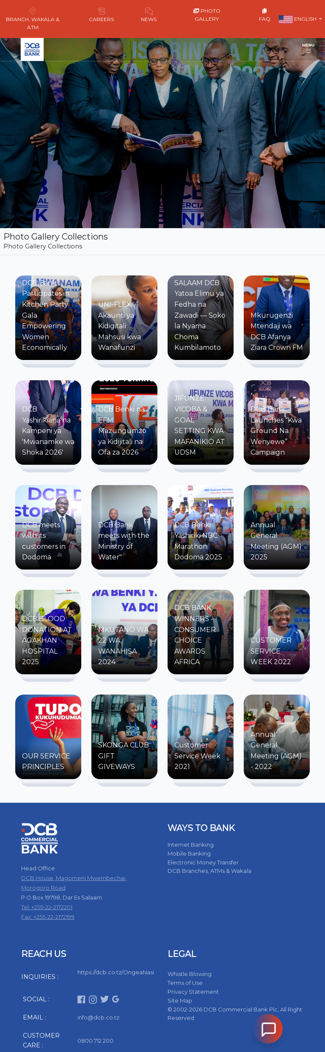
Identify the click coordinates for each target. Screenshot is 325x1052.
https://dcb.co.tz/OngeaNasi (115, 972)
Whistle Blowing (190, 973)
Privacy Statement (193, 991)
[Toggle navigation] (308, 49)
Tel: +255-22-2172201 (46, 907)
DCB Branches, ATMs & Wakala (209, 870)
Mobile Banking (189, 853)
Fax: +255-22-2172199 (47, 916)
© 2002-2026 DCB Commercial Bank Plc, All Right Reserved (235, 1014)
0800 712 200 (95, 1040)
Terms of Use (185, 982)
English (298, 19)
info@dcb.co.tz (98, 1017)
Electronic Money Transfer (203, 862)
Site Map (180, 1000)
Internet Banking (191, 844)
